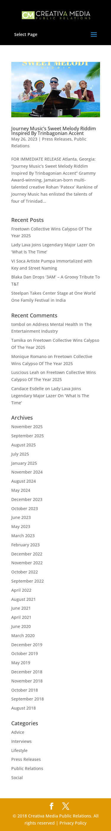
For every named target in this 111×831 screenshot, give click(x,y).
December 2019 (26, 644)
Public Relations (27, 768)
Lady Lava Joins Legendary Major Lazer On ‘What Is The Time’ (50, 395)
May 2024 (20, 490)
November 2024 (27, 472)
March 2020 (23, 635)
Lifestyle (19, 750)
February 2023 (25, 545)
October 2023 (24, 508)
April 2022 (21, 590)
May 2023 (20, 526)
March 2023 (23, 535)
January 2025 (24, 463)
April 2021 (21, 617)
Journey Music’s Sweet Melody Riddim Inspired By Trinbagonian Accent (53, 130)
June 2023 (21, 517)
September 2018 (27, 699)
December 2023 (26, 499)
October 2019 (24, 653)
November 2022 (27, 562)
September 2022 (27, 581)
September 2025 (27, 435)
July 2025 (20, 454)
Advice (17, 732)
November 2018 (27, 681)
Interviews (21, 741)
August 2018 (23, 708)
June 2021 (21, 608)
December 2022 (26, 554)
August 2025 (23, 445)
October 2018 (24, 690)
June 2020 (21, 626)
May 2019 (20, 662)
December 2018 (26, 672)
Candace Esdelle (27, 388)
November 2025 (27, 426)
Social (17, 777)
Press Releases (57, 139)
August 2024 (23, 481)
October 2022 (24, 572)
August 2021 (23, 599)
